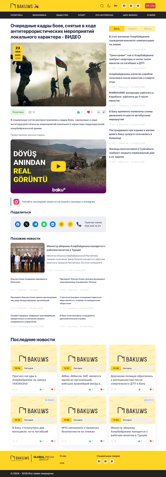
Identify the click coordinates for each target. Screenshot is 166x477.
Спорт (81, 15)
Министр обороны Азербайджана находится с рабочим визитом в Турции (129, 431)
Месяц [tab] (148, 28)
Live (150, 6)
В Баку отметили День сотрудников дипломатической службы (77, 317)
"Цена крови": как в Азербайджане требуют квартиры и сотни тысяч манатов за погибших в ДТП (131, 59)
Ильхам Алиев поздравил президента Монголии (29, 280)
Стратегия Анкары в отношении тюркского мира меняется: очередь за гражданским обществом (81, 300)
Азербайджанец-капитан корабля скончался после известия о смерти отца (131, 77)
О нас (63, 456)
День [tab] (117, 28)
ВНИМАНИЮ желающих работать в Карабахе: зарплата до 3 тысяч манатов (131, 96)
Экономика (39, 15)
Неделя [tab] (132, 28)
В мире (151, 15)
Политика (17, 15)
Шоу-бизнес (130, 15)
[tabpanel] (132, 99)
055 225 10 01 (93, 226)
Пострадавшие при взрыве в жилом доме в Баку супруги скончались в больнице (131, 134)
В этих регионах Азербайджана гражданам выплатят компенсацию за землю (131, 40)
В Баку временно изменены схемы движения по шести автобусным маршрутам (131, 115)
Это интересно (104, 15)
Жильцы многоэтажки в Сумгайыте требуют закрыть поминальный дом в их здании (131, 152)
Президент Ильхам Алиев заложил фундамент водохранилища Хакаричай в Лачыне (82, 280)
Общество (62, 15)
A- (99, 112)
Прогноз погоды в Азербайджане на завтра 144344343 (29, 380)
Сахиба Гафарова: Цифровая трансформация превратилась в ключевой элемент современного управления (33, 318)
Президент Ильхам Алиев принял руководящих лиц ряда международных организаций (34, 299)
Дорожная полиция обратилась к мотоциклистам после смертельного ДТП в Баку (132, 380)
